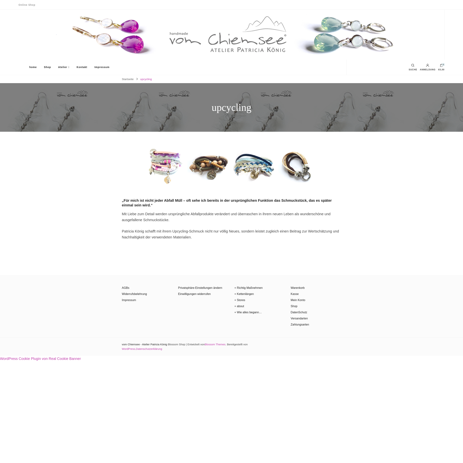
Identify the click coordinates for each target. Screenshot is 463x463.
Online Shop (27, 4)
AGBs (125, 287)
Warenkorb (298, 287)
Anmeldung (427, 67)
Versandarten (299, 318)
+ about (239, 306)
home (33, 67)
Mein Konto (298, 300)
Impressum (102, 67)
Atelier (62, 67)
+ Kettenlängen (244, 293)
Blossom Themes (215, 344)
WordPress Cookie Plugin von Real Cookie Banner (40, 359)
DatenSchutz (299, 312)
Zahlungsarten (300, 324)
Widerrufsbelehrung (134, 293)
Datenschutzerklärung (149, 348)
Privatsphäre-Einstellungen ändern (200, 287)
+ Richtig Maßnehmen (248, 287)
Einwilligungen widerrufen (194, 293)
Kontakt (82, 67)
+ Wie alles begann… (248, 312)
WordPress (128, 348)
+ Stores (239, 300)
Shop (47, 67)
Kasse (295, 293)
